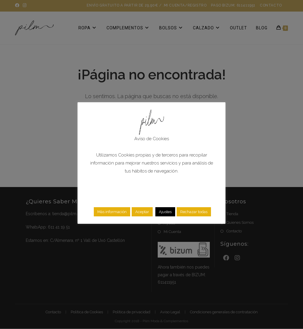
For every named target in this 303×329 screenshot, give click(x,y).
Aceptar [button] (142, 212)
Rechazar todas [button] (193, 212)
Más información (112, 212)
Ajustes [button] (165, 212)
